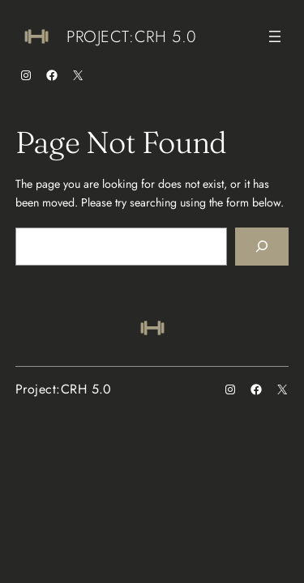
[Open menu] (275, 36)
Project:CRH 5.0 (131, 37)
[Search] (262, 247)
